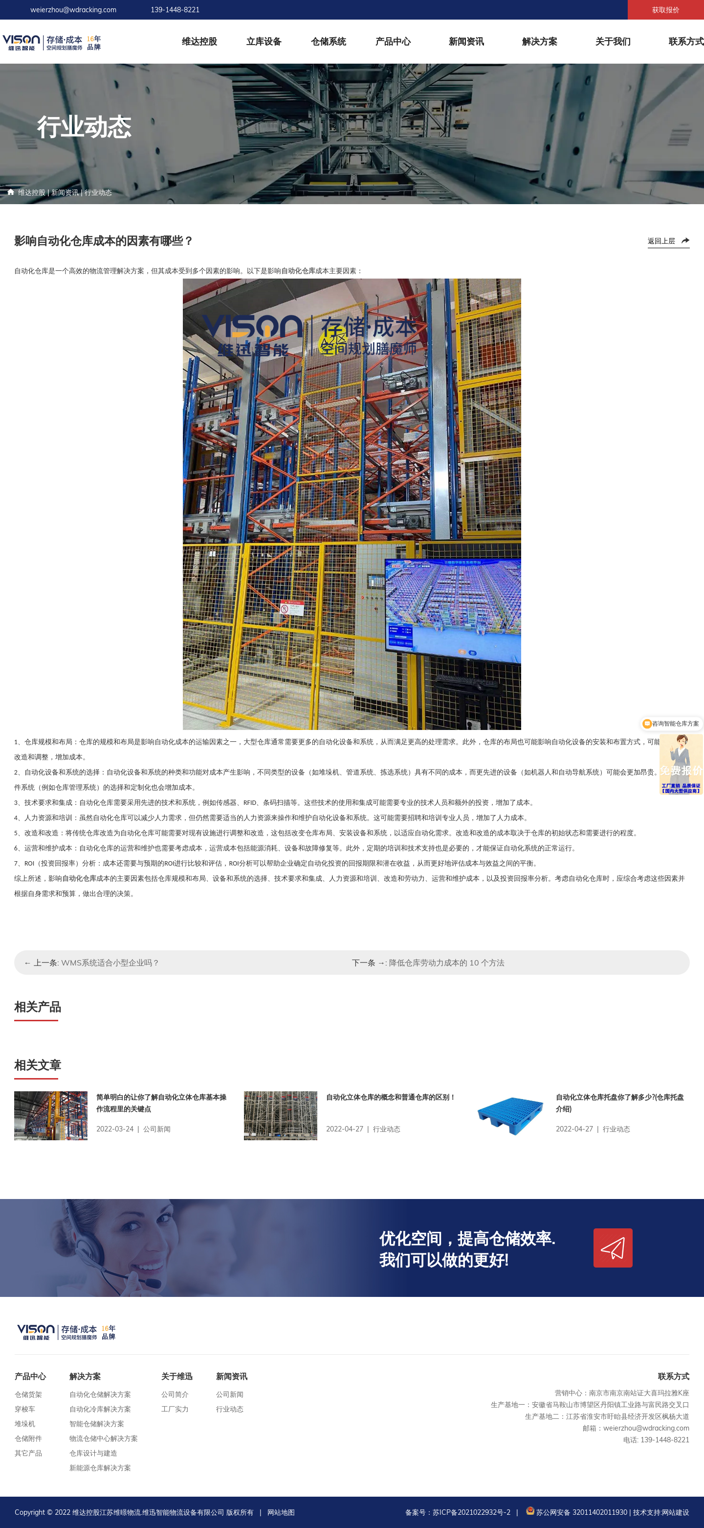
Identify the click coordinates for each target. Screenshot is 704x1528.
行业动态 (98, 192)
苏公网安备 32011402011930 (575, 1512)
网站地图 (281, 1512)
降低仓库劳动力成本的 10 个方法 (447, 962)
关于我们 (613, 41)
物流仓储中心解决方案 (103, 1438)
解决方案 (539, 41)
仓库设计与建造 (93, 1453)
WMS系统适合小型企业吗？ (110, 962)
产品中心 (393, 41)
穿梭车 (25, 1409)
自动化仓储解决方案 (100, 1394)
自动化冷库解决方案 (100, 1409)
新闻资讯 (466, 41)
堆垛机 (25, 1423)
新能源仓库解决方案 (100, 1467)
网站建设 (675, 1512)
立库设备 (264, 41)
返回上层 (661, 240)
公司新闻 (229, 1394)
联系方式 (686, 41)
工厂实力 (175, 1409)
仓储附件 (28, 1438)
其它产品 (28, 1453)
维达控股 (199, 41)
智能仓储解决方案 (96, 1423)
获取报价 (666, 9)
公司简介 (175, 1394)
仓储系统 (328, 41)
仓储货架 (28, 1394)
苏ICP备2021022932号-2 (471, 1512)
